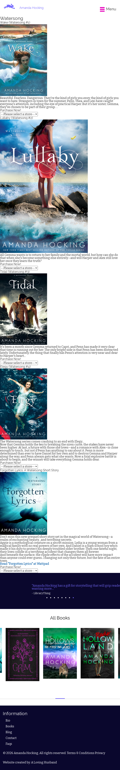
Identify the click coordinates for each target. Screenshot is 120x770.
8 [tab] (73, 598)
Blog (9, 732)
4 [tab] (58, 598)
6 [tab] (66, 598)
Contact (11, 738)
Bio (8, 720)
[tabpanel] (60, 588)
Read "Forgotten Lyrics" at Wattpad (24, 564)
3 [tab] (54, 598)
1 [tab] (47, 598)
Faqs (9, 744)
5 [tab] (62, 598)
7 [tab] (69, 598)
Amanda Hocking (31, 8)
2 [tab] (51, 598)
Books (10, 726)
